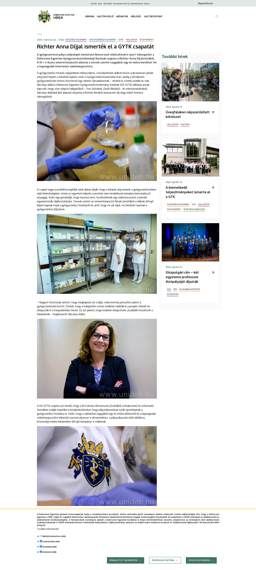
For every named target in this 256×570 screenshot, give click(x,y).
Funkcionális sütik (51, 545)
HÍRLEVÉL (136, 16)
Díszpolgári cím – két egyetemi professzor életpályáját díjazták (182, 277)
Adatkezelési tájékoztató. (186, 526)
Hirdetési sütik (49, 555)
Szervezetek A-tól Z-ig (121, 4)
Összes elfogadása (199, 563)
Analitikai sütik (49, 550)
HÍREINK (89, 16)
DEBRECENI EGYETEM (63, 15)
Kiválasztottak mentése (124, 563)
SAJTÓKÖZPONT (153, 16)
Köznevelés (108, 4)
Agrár (100, 4)
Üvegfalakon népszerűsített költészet (188, 114)
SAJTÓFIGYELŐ (105, 16)
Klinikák (94, 4)
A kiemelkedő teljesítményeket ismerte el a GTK (188, 192)
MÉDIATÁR (122, 16)
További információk (48, 532)
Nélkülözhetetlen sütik (54, 539)
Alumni (147, 4)
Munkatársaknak (137, 4)
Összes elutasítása (163, 563)
